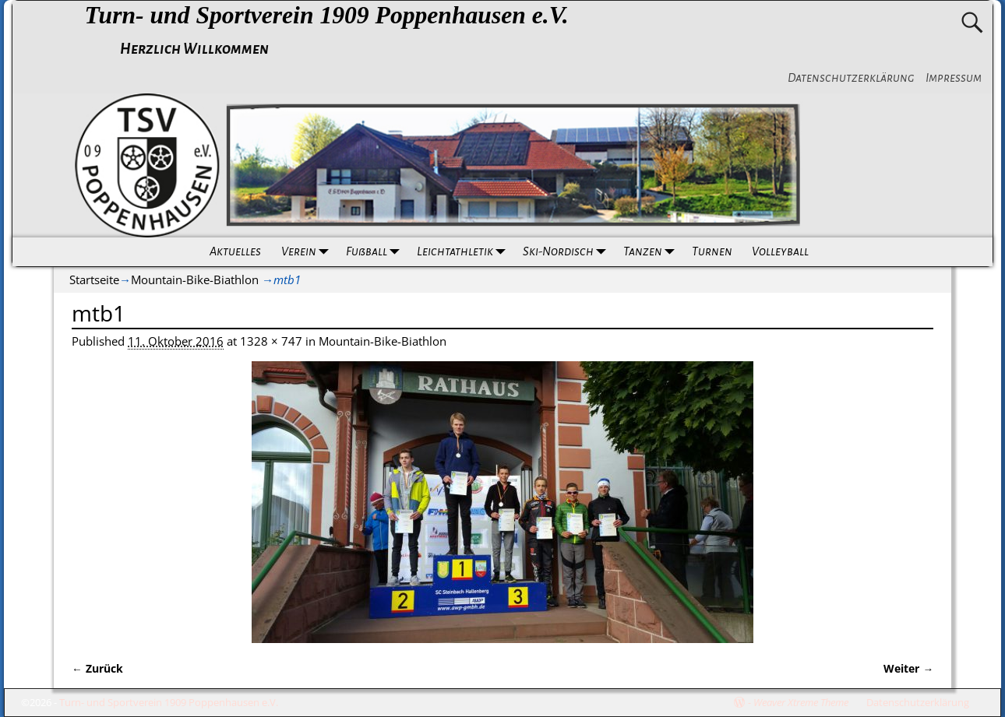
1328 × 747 (271, 341)
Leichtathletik (464, 251)
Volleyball (780, 251)
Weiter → (908, 669)
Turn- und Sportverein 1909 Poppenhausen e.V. (326, 15)
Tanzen (651, 251)
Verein (308, 251)
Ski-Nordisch (567, 251)
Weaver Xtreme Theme (800, 702)
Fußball (375, 251)
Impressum (954, 78)
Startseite (94, 279)
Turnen (711, 251)
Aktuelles (235, 251)
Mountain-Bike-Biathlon (195, 279)
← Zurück (97, 669)
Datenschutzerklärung (851, 78)
